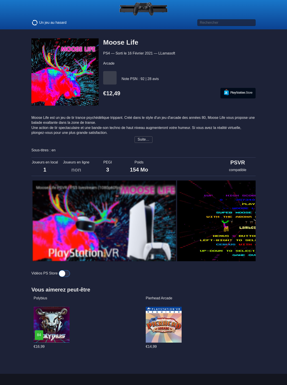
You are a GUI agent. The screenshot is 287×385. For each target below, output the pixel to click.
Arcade (109, 63)
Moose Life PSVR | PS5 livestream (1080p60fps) (79, 188)
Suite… (143, 139)
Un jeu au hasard (48, 22)
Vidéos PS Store (50, 273)
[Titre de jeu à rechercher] (226, 22)
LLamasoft (166, 53)
